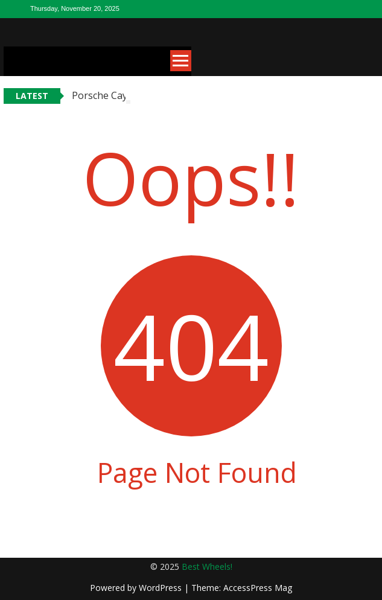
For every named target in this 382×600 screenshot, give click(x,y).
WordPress (161, 587)
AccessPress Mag (257, 587)
